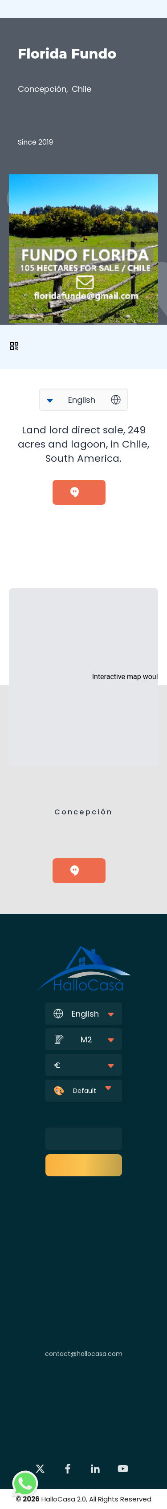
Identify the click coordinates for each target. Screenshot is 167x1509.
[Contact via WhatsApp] (25, 1484)
